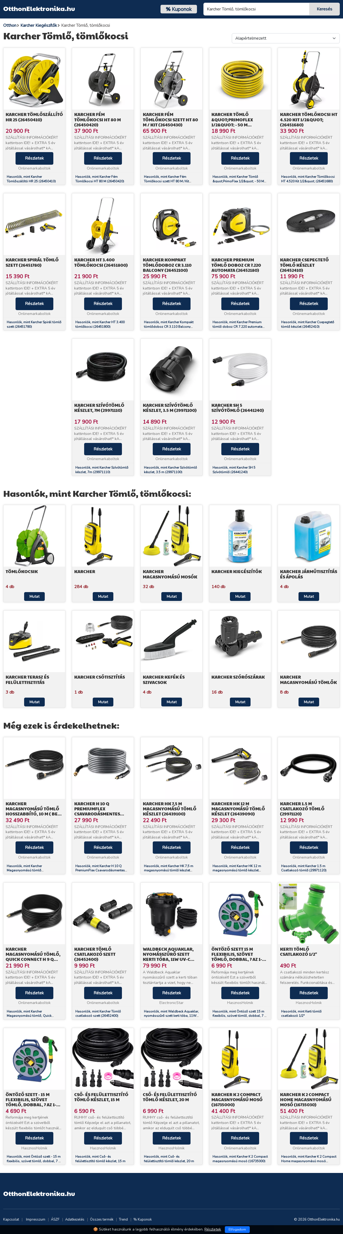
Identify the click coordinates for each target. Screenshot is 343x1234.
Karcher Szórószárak (238, 677)
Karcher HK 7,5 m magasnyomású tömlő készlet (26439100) (169, 808)
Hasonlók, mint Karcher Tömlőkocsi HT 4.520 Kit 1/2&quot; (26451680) (308, 179)
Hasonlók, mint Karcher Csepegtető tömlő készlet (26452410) (307, 324)
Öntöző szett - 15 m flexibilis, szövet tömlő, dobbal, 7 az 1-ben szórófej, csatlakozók (31, 1104)
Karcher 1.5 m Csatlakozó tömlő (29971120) (302, 808)
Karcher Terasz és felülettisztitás (27, 679)
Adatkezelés (74, 1219)
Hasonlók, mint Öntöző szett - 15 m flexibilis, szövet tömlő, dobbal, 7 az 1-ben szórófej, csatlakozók (34, 1161)
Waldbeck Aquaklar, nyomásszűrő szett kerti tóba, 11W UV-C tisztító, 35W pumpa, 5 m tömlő (170, 959)
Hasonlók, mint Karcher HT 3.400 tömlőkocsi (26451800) (100, 324)
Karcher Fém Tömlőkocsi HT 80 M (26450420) (97, 119)
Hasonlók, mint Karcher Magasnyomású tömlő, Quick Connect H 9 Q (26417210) (29, 1016)
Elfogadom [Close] (237, 1229)
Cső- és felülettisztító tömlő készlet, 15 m (101, 1097)
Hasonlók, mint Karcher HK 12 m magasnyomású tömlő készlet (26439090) (236, 870)
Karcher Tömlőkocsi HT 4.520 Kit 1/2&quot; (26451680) (308, 119)
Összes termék (101, 1219)
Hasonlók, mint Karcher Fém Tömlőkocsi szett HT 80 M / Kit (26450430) (166, 181)
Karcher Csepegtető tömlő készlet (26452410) (304, 265)
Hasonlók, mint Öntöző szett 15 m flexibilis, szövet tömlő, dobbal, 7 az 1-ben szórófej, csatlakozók (240, 1016)
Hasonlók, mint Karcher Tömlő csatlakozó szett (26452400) (98, 1013)
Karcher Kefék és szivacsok (164, 679)
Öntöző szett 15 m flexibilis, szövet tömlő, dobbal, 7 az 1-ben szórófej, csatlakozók (236, 959)
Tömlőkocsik (22, 571)
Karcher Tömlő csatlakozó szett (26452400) (94, 954)
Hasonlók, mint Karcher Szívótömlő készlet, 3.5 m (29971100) (170, 469)
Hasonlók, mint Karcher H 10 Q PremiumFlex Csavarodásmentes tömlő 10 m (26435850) (100, 870)
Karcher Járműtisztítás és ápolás (308, 574)
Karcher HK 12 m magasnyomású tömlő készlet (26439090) (238, 808)
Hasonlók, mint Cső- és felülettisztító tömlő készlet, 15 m (100, 1158)
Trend (123, 1219)
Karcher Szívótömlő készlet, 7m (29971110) (99, 407)
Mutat (34, 596)
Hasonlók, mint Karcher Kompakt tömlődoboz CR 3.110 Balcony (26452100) (168, 326)
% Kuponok (142, 1219)
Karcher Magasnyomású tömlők (308, 679)
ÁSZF (55, 1219)
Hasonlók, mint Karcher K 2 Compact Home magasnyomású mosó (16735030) (308, 1161)
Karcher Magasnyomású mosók (170, 574)
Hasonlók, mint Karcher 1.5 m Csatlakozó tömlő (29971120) (303, 868)
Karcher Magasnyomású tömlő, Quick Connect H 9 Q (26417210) (33, 957)
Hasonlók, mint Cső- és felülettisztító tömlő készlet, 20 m (169, 1158)
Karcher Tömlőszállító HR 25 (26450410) (34, 116)
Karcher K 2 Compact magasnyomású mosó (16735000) (237, 1099)
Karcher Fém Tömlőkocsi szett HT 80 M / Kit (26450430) (170, 119)
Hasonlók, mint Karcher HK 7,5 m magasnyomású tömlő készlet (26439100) (168, 870)
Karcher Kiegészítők (236, 571)
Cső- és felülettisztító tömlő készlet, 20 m (170, 1097)
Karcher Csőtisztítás (99, 677)
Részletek (34, 158)
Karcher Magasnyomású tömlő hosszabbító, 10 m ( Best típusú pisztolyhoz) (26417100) (34, 813)
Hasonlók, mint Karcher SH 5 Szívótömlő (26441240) (233, 469)
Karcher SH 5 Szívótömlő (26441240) (237, 407)
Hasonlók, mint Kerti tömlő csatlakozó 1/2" (301, 1013)
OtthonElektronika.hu (39, 8)
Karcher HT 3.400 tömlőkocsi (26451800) (101, 262)
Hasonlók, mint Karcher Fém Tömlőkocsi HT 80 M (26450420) (99, 179)
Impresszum (35, 1219)
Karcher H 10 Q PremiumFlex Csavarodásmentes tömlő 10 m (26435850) (99, 811)
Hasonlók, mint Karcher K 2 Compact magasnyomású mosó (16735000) (240, 1158)
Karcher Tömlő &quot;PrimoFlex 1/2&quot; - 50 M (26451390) (232, 122)
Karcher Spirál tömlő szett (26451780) (32, 262)
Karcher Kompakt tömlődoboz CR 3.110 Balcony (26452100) (167, 265)
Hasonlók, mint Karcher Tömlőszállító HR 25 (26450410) (31, 179)
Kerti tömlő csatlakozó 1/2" (298, 951)
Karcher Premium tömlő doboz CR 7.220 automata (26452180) (236, 265)
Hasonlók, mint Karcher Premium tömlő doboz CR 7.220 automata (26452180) (237, 326)
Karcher (84, 571)
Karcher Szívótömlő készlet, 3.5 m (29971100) (170, 407)
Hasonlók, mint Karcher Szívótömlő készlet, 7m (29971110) (101, 469)
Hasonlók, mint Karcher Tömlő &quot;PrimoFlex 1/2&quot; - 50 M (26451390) (238, 181)
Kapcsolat (11, 1219)
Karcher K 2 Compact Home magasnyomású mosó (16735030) (305, 1099)
